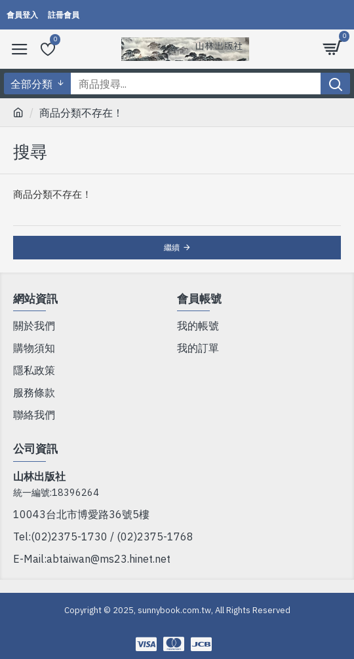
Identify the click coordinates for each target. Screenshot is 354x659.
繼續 (172, 247)
